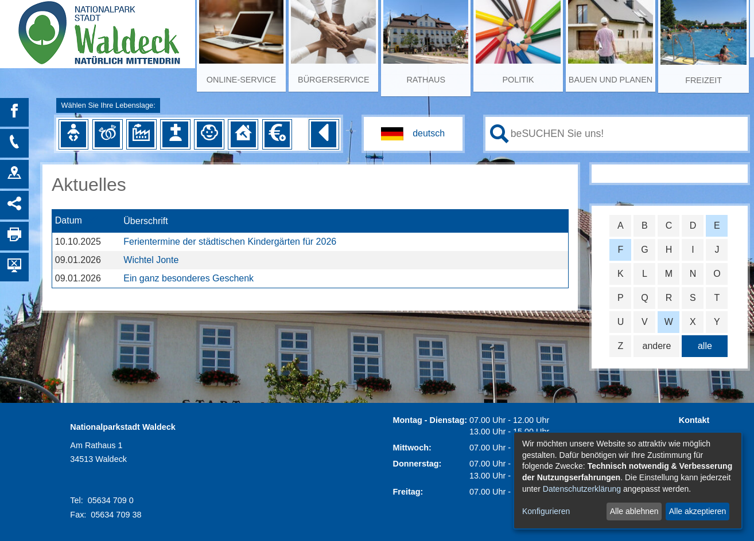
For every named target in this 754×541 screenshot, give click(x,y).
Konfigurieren (546, 511)
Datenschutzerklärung (582, 488)
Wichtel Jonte (150, 260)
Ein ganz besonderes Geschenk (188, 278)
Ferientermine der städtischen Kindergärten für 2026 (229, 241)
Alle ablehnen (634, 511)
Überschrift (145, 221)
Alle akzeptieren (697, 511)
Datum (68, 221)
